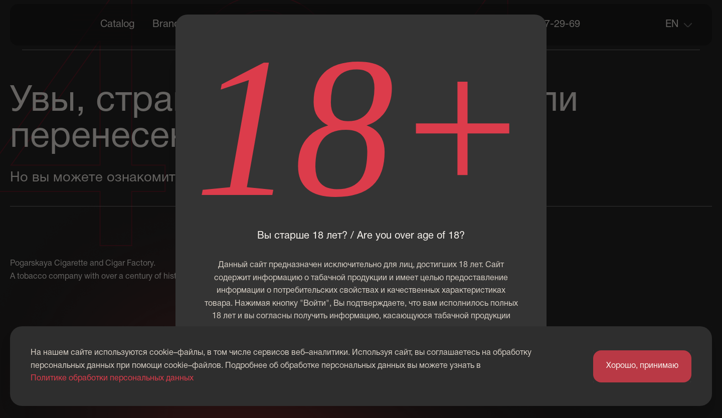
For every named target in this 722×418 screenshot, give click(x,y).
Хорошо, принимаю (642, 365)
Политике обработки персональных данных (112, 378)
